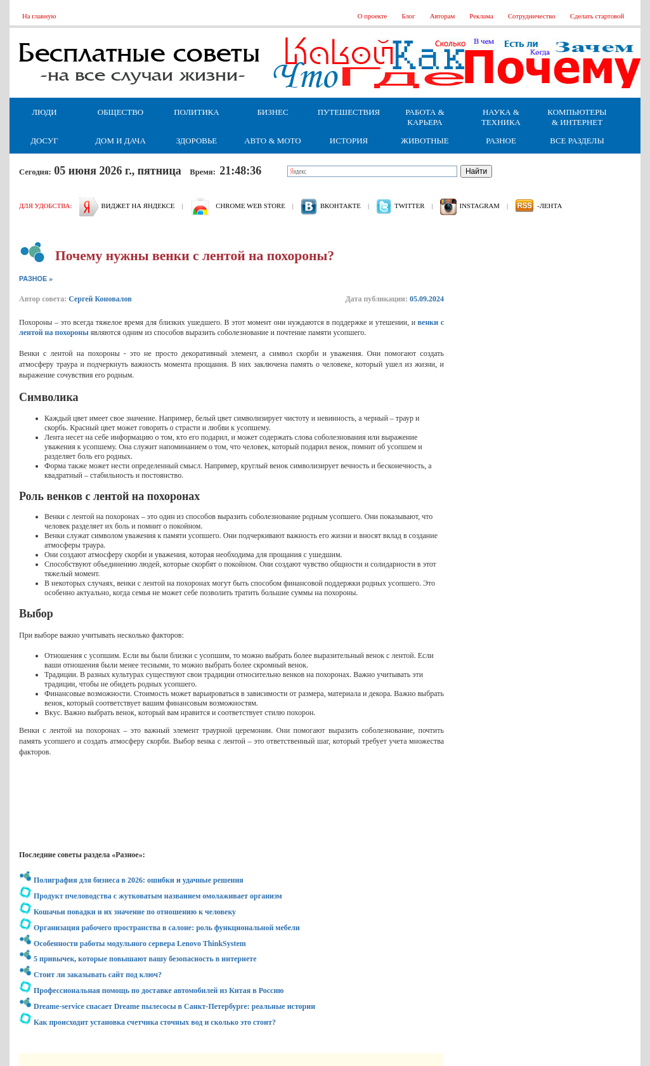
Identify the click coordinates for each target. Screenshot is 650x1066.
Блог (408, 16)
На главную (39, 16)
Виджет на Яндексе (138, 205)
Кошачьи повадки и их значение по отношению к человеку (135, 911)
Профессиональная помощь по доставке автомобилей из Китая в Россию (159, 990)
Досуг (44, 140)
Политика (196, 112)
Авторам (442, 16)
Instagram (480, 205)
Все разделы (577, 140)
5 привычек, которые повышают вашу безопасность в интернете (145, 958)
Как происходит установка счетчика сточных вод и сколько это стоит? (155, 1022)
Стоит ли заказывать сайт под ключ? (98, 974)
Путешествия (349, 112)
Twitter (409, 205)
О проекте (372, 16)
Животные (424, 140)
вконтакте (340, 205)
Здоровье (197, 140)
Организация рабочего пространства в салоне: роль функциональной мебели (167, 927)
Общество (120, 112)
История (349, 140)
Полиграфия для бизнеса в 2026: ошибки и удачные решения (139, 880)
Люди (44, 112)
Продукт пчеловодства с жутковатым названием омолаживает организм (158, 896)
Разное (501, 140)
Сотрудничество (532, 16)
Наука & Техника (501, 117)
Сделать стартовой (597, 16)
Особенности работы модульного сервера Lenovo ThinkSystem (140, 943)
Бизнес (272, 112)
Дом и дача (120, 140)
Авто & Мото (272, 140)
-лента (549, 205)
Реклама (481, 16)
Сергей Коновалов (100, 298)
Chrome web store (250, 205)
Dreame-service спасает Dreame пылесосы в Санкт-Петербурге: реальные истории (174, 1006)
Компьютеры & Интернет (576, 117)
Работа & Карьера (425, 117)
